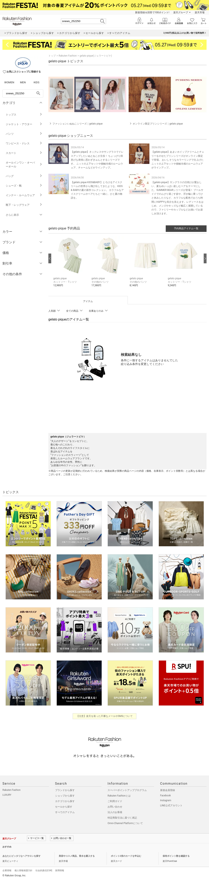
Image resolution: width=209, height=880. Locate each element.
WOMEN (9, 82)
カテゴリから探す (65, 801)
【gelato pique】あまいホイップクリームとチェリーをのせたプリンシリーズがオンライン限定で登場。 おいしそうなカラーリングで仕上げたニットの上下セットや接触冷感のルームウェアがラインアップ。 (177, 159)
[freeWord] (22, 93)
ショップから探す (65, 795)
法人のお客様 (115, 812)
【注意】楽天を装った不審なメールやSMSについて (104, 716)
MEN (23, 82)
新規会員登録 (167, 790)
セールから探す (63, 806)
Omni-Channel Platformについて (125, 823)
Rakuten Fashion (68, 55)
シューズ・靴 (24, 186)
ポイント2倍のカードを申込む (126, 856)
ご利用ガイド (115, 801)
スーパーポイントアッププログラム (127, 790)
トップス (24, 115)
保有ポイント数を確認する (176, 856)
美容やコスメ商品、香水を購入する (77, 856)
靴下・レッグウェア (24, 205)
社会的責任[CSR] (44, 870)
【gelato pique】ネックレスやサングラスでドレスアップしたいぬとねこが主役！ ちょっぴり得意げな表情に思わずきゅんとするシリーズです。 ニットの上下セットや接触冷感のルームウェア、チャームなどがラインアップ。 (97, 159)
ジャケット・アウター (24, 124)
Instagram (165, 800)
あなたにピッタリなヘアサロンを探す (21, 856)
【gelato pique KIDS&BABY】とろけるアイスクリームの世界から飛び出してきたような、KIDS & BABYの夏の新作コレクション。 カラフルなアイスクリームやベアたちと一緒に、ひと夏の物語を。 (97, 190)
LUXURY (6, 794)
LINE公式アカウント (171, 805)
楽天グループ (180, 12)
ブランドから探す (65, 790)
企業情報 (6, 870)
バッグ (24, 176)
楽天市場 (200, 12)
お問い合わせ (115, 806)
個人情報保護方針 (23, 870)
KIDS (36, 82)
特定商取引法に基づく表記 (122, 817)
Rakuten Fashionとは (119, 795)
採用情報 (59, 870)
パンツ (24, 134)
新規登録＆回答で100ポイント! (152, 12)
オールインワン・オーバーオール (24, 164)
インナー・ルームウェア (24, 195)
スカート (24, 153)
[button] (70, 264)
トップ (52, 55)
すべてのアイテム (65, 812)
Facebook (165, 795)
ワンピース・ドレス (24, 143)
